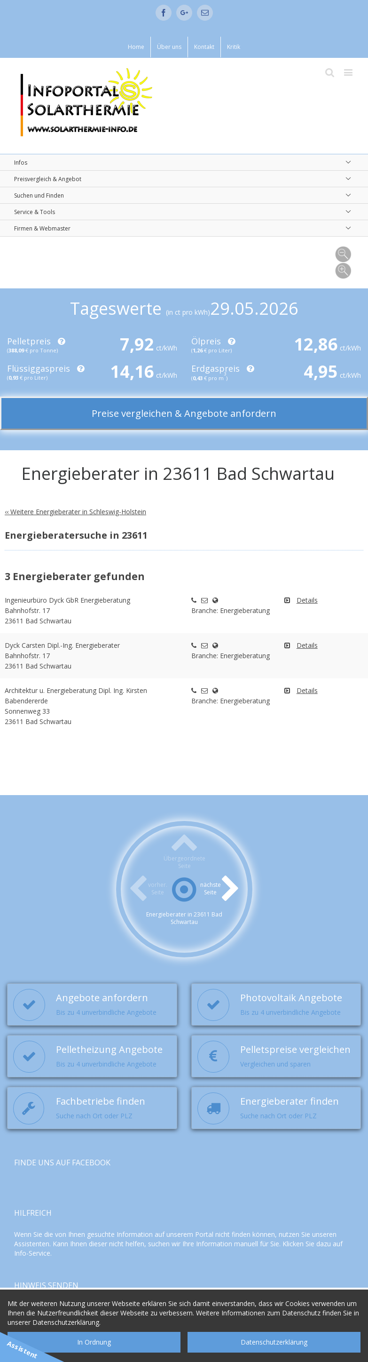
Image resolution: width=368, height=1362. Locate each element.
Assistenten (31, 1243)
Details (307, 600)
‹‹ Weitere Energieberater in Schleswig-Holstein (75, 511)
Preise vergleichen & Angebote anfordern (184, 413)
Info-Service (32, 1253)
